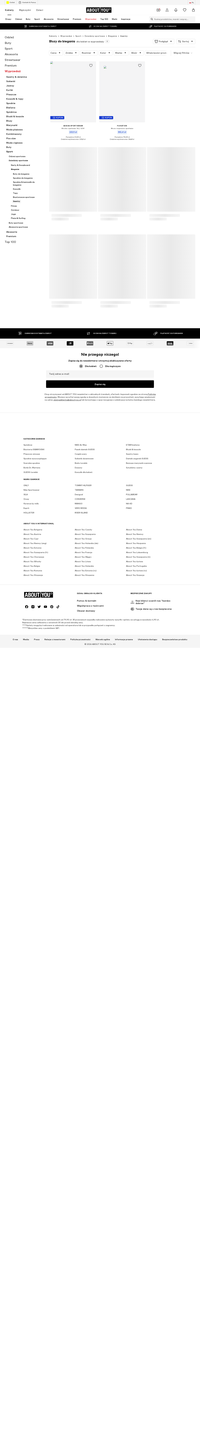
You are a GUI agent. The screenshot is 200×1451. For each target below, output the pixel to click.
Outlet (10, 2)
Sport (78, 36)
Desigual (79, 1174)
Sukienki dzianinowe (84, 1139)
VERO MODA (81, 1188)
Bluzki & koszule (133, 1129)
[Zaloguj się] (167, 10)
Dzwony (78, 1148)
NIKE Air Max (81, 1125)
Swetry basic (132, 1134)
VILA (26, 1174)
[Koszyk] (193, 10)
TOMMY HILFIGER (83, 1165)
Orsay (26, 1179)
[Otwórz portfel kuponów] (158, 10)
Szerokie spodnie (32, 1143)
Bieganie (112, 36)
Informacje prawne (124, 1257)
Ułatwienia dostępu (147, 1257)
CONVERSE (80, 1179)
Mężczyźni (25, 10)
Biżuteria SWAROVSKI (34, 1129)
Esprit (26, 1188)
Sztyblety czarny (134, 1148)
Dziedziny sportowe (95, 36)
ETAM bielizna (132, 1125)
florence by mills (31, 1184)
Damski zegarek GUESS (137, 1139)
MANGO (78, 1184)
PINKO (129, 1188)
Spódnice (28, 1125)
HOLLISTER (29, 1193)
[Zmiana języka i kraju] (191, 2)
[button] (163, 41)
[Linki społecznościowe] (27, 1224)
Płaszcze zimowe (32, 1134)
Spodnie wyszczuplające (35, 1139)
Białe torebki (81, 1143)
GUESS (129, 1165)
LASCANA (130, 1179)
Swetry (124, 36)
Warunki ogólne (102, 1257)
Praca (36, 1257)
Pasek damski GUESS (85, 1129)
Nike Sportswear (31, 1170)
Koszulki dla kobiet (83, 1152)
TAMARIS (79, 1170)
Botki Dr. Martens (32, 1148)
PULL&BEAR (131, 1174)
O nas (15, 1257)
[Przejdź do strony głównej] (98, 10)
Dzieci (39, 10)
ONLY (26, 1165)
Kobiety (9, 10)
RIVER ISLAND (81, 1193)
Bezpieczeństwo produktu (174, 1257)
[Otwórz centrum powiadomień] (176, 10)
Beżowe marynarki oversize (139, 1143)
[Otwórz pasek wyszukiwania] (151, 19)
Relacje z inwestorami (55, 1257)
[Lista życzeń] (185, 10)
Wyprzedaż (66, 36)
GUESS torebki (31, 1152)
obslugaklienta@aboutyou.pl (67, 1097)
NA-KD (129, 1184)
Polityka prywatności (80, 1257)
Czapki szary (81, 1134)
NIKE (128, 1170)
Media (26, 1257)
